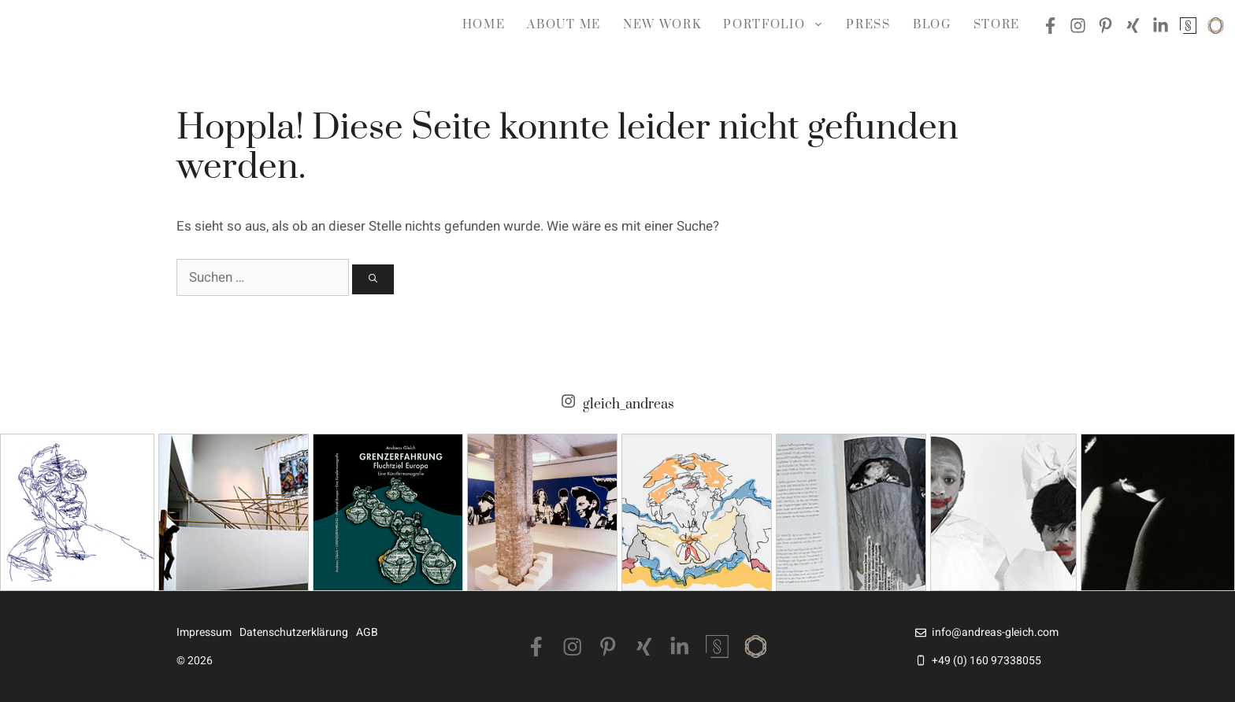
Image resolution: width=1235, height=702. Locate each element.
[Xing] (644, 647)
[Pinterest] (608, 647)
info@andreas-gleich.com (995, 632)
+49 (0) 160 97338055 (986, 660)
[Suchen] (373, 279)
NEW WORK (662, 24)
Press (868, 24)
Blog (932, 24)
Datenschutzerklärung (293, 632)
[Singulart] (717, 646)
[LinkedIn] (679, 647)
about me (563, 24)
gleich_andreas (628, 405)
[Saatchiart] (755, 646)
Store (997, 24)
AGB (367, 632)
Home (484, 24)
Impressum (204, 632)
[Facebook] (536, 647)
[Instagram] (572, 647)
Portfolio (779, 25)
